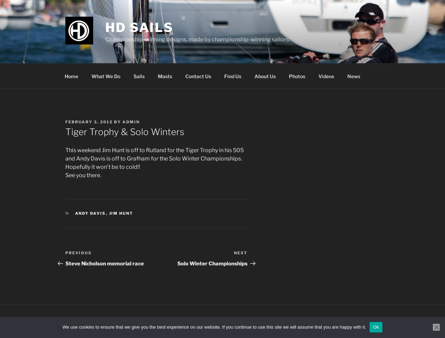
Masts (165, 76)
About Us (265, 76)
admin (131, 121)
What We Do (105, 76)
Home (71, 76)
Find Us (232, 76)
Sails (139, 76)
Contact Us (198, 76)
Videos (326, 76)
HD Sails (139, 27)
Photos (297, 76)
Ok (376, 327)
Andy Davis (90, 213)
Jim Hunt (121, 213)
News (353, 76)
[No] (436, 327)
